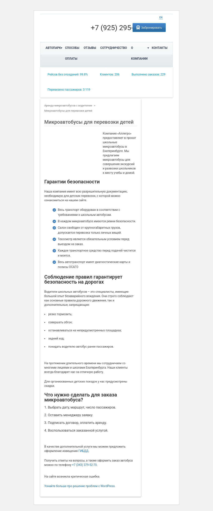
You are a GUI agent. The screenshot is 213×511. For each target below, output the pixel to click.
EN (160, 17)
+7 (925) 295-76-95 (121, 27)
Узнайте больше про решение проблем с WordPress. (79, 486)
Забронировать (149, 28)
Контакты (159, 47)
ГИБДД (83, 451)
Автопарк (53, 47)
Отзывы (90, 47)
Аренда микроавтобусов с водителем (68, 105)
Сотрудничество (113, 47)
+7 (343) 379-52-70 (84, 465)
